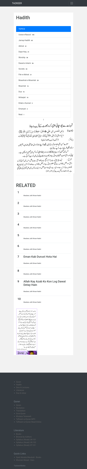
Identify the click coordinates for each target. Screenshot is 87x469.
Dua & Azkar (21, 393)
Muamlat (24, 86)
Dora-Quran (20, 413)
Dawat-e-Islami (26, 63)
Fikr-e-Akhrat (25, 74)
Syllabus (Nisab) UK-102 (26, 442)
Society (23, 69)
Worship (24, 57)
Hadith (19, 385)
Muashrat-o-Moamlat (29, 80)
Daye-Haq (24, 52)
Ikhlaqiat (24, 97)
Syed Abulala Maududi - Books (28, 457)
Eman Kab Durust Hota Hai (40, 256)
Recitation (20, 408)
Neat (22, 114)
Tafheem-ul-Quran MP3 (25, 419)
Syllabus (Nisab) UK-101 (26, 440)
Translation (20, 411)
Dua (22, 92)
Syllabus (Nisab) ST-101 (26, 445)
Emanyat (23, 109)
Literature (20, 390)
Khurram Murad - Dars (25, 460)
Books (18, 434)
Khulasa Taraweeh (23, 416)
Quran (18, 382)
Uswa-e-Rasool (27, 35)
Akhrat (23, 46)
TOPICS (22, 29)
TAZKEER (17, 3)
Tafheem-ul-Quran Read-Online (28, 422)
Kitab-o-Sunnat (26, 103)
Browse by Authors (24, 437)
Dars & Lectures (22, 387)
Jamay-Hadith (26, 40)
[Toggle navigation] (71, 3)
